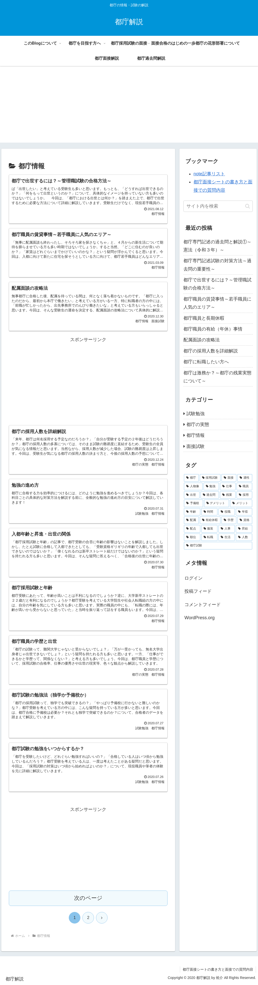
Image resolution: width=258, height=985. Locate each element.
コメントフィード (202, 604)
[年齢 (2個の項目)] (192, 512)
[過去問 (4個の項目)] (210, 495)
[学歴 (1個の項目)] (228, 520)
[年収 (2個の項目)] (244, 512)
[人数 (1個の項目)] (244, 537)
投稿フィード (198, 591)
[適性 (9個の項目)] (244, 478)
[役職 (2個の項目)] (226, 512)
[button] (247, 206)
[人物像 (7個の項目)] (193, 486)
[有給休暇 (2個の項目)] (210, 520)
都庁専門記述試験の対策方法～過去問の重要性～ (217, 264)
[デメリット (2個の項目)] (216, 503)
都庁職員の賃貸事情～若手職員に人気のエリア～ (217, 303)
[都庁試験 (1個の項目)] (218, 545)
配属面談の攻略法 (201, 339)
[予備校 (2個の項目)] (193, 503)
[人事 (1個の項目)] (226, 529)
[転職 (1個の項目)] (209, 537)
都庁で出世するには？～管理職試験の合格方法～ (217, 283)
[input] (217, 206)
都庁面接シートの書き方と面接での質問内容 (218, 969)
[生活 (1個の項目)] (226, 537)
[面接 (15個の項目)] (228, 478)
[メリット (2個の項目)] (241, 503)
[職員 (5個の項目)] (244, 486)
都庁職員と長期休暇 (203, 318)
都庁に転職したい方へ (206, 361)
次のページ (88, 898)
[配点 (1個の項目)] (192, 529)
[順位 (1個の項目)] (192, 537)
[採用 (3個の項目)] (244, 495)
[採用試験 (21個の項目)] (210, 478)
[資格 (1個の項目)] (244, 520)
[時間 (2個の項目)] (209, 512)
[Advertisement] (129, 107)
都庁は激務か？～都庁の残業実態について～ (217, 376)
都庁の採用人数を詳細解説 (210, 350)
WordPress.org (199, 617)
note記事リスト (209, 173)
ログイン (193, 578)
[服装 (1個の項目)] (209, 529)
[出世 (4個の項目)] (192, 495)
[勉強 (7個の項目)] (211, 486)
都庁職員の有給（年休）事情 (212, 329)
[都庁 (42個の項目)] (191, 478)
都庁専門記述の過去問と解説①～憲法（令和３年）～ (217, 245)
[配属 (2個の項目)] (191, 520)
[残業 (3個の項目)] (228, 495)
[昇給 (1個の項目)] (244, 529)
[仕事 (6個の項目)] (228, 486)
